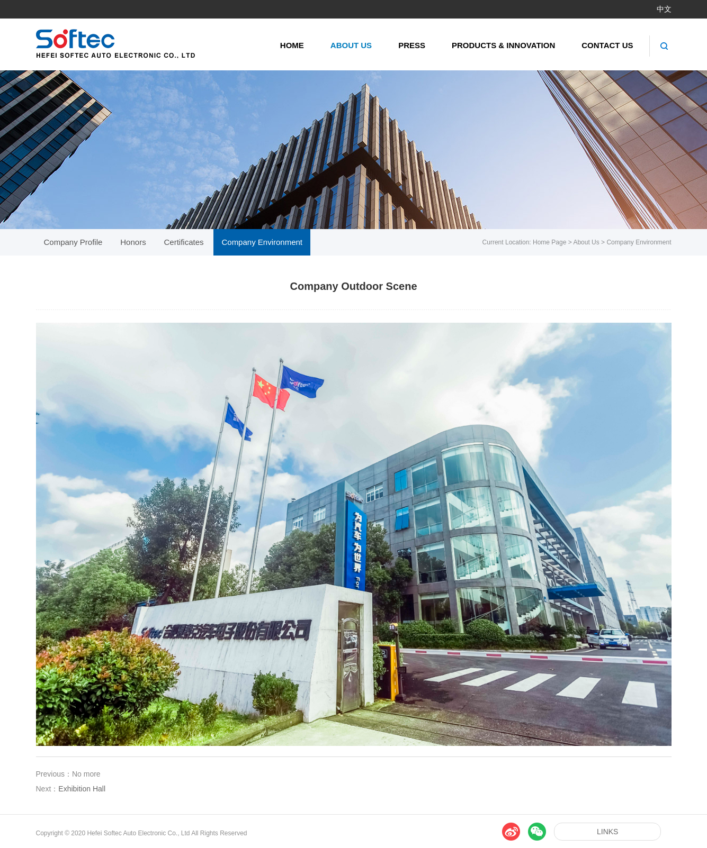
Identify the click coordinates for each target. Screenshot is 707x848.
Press (411, 45)
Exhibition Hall (81, 789)
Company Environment (638, 242)
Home (292, 45)
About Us (351, 45)
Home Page (549, 242)
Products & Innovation (503, 45)
